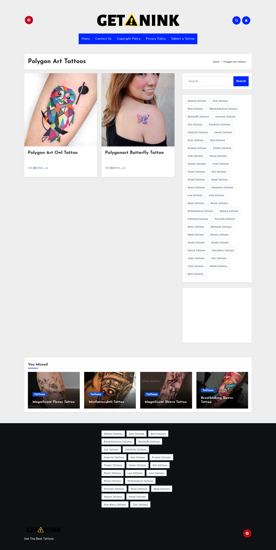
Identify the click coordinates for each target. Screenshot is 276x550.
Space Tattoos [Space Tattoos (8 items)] (197, 250)
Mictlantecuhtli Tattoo (106, 402)
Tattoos (39, 394)
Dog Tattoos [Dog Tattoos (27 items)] (217, 140)
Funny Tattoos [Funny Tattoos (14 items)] (196, 171)
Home (85, 38)
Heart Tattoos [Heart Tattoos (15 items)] (196, 187)
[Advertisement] (218, 316)
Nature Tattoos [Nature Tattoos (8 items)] (229, 211)
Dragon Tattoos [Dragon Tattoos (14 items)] (197, 148)
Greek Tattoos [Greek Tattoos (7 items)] (196, 179)
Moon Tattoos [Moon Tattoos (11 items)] (196, 203)
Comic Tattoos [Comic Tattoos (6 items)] (223, 132)
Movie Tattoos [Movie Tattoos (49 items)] (219, 203)
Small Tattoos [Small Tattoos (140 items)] (196, 242)
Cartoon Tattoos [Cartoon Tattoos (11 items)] (225, 116)
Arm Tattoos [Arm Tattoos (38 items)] (220, 100)
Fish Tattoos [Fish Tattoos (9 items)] (195, 155)
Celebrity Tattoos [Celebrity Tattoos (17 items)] (219, 124)
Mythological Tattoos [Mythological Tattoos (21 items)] (200, 211)
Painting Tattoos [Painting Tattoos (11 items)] (198, 218)
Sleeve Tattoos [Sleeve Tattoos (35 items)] (219, 234)
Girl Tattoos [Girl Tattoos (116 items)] (219, 171)
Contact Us (103, 38)
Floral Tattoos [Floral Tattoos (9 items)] (218, 155)
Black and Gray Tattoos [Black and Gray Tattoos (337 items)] (223, 108)
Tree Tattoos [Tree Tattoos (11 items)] (196, 266)
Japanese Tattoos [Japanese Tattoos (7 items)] (222, 187)
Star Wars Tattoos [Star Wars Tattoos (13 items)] (223, 250)
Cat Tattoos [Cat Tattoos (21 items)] (195, 124)
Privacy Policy (156, 38)
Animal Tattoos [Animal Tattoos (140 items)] (197, 100)
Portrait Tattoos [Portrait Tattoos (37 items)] (225, 218)
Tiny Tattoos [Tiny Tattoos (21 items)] (218, 258)
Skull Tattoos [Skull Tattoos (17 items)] (196, 234)
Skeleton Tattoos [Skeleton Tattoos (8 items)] (221, 226)
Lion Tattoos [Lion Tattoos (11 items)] (216, 195)
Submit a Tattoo (183, 38)
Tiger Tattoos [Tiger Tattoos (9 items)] (196, 258)
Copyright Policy (128, 38)
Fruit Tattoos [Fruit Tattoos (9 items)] (220, 163)
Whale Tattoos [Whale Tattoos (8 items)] (218, 266)
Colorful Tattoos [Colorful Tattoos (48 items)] (198, 132)
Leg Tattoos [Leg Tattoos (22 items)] (195, 195)
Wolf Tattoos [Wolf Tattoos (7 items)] (195, 274)
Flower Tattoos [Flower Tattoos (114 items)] (197, 163)
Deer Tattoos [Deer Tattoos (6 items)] (196, 140)
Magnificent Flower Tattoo (53, 402)
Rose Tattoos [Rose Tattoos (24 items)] (196, 226)
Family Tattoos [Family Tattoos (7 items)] (222, 148)
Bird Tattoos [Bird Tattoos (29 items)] (195, 108)
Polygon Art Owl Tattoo (53, 153)
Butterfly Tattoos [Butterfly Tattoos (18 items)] (198, 116)
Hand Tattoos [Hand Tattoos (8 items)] (219, 179)
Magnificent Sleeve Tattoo (166, 402)
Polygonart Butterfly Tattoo (134, 153)
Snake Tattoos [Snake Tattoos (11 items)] (220, 242)
